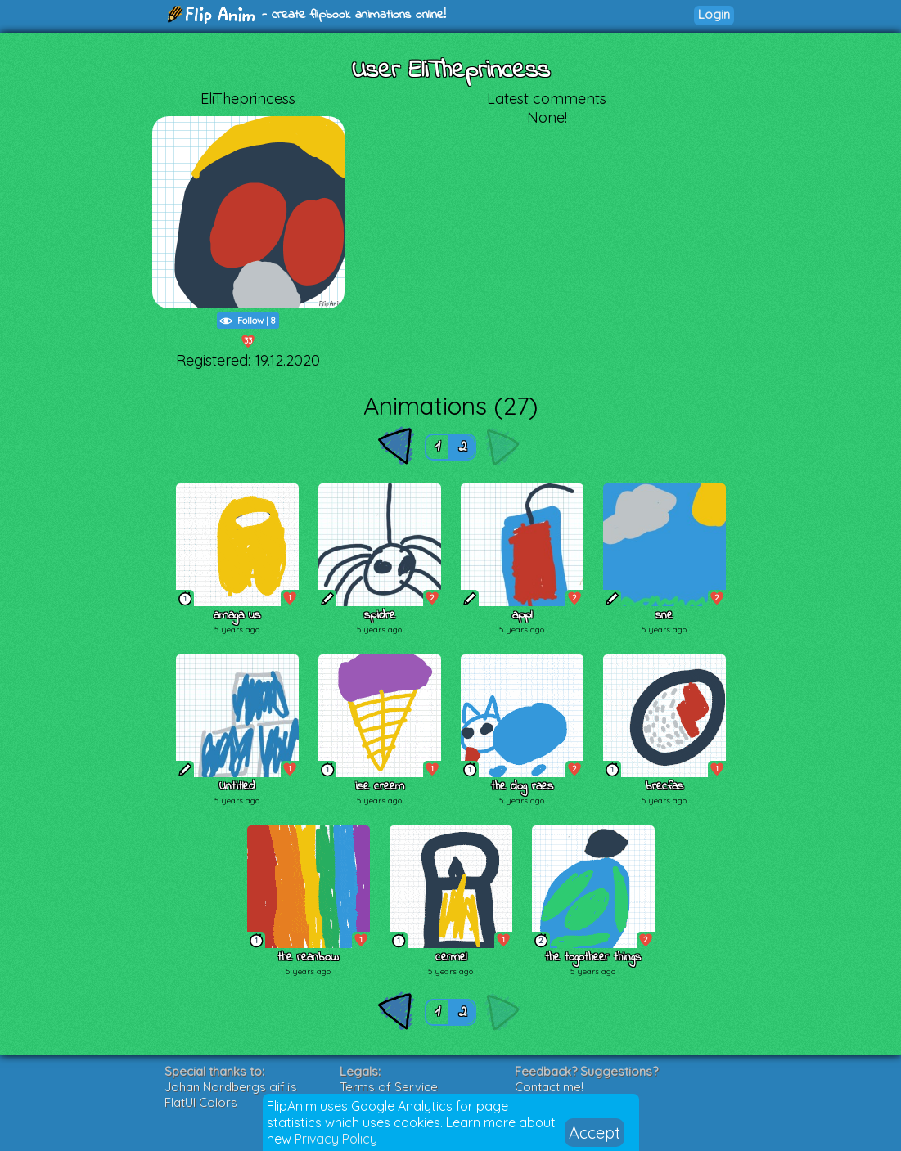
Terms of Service (389, 1087)
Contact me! (549, 1087)
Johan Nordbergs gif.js (230, 1087)
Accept (594, 1132)
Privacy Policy (336, 1139)
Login (714, 14)
